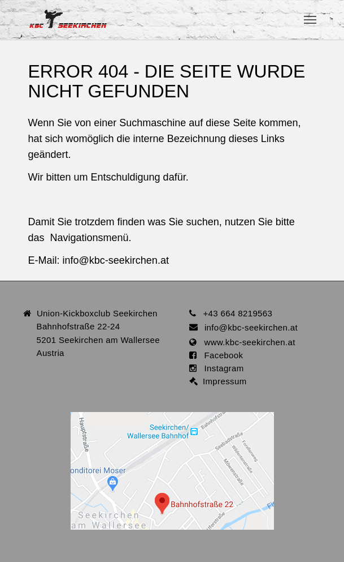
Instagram (220, 368)
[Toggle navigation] (310, 19)
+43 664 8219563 (237, 313)
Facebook (220, 355)
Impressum (222, 381)
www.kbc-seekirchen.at (246, 342)
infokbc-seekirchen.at (116, 260)
